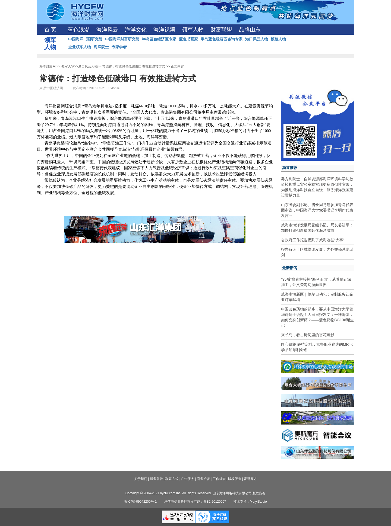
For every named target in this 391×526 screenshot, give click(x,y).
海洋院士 (101, 47)
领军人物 (193, 30)
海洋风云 (107, 30)
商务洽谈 (203, 479)
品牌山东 (250, 30)
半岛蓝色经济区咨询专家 (221, 39)
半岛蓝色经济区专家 (159, 39)
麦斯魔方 (250, 479)
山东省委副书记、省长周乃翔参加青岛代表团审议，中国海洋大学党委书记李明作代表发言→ (317, 210)
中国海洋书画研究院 (85, 39)
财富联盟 (221, 30)
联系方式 (171, 479)
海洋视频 (164, 30)
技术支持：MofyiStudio (250, 501)
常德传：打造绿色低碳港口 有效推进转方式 (133, 66)
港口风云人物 (256, 39)
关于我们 (140, 479)
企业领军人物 (79, 47)
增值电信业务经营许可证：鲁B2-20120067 (195, 501)
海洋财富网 (47, 66)
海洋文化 (136, 30)
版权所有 (234, 479)
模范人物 (278, 39)
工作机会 (219, 479)
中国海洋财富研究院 (122, 39)
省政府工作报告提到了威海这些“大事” (312, 240)
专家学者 (119, 47)
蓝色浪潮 (79, 30)
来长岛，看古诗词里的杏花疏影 (307, 335)
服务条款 (156, 479)
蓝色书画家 (188, 39)
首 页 (50, 30)
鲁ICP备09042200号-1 (140, 501)
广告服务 (187, 479)
